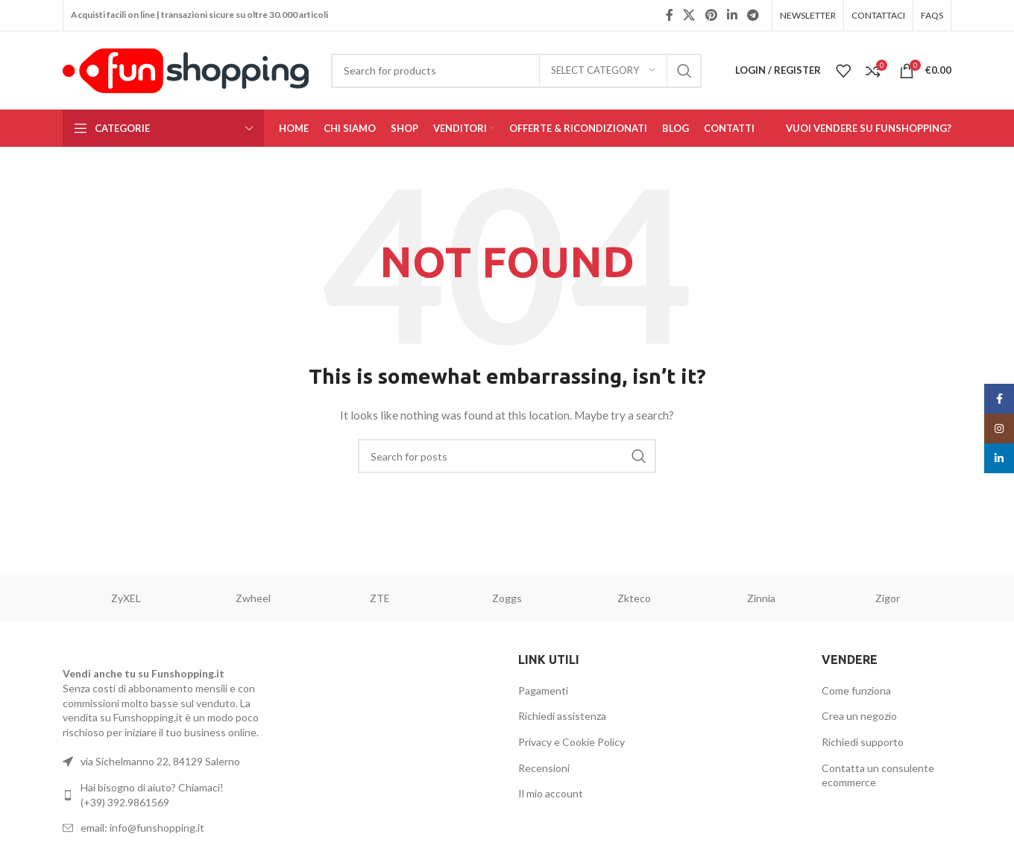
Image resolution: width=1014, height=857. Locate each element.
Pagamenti (543, 690)
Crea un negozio (859, 715)
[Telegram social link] (753, 15)
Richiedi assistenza (562, 715)
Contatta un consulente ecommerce (878, 775)
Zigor (887, 598)
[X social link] (689, 15)
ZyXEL (126, 598)
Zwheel (253, 598)
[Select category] (603, 70)
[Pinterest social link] (711, 15)
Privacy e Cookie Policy (571, 742)
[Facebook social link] (669, 15)
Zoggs (507, 598)
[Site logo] (186, 69)
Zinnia (761, 598)
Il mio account (550, 793)
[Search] (516, 71)
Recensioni (544, 768)
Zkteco (634, 598)
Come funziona (856, 690)
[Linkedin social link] (732, 15)
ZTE (380, 598)
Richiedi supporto (863, 742)
